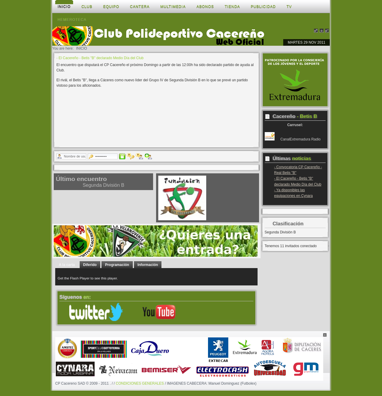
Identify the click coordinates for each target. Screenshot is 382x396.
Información (148, 265)
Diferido (90, 265)
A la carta (67, 265)
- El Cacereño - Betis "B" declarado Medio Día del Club (100, 58)
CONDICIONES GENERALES (140, 383)
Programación (117, 265)
